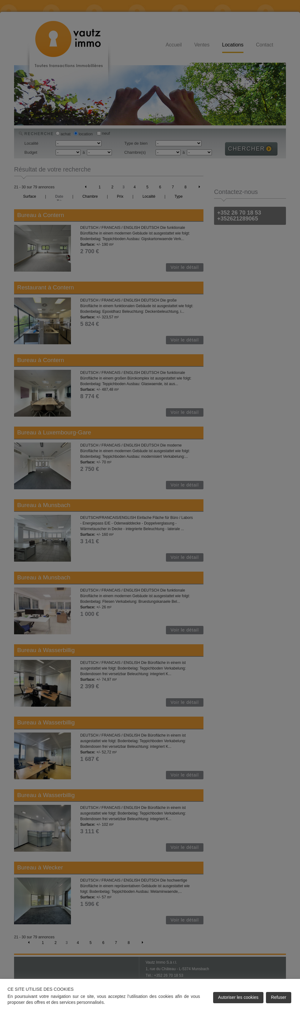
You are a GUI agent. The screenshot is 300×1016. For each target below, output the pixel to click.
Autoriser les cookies (238, 997)
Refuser (278, 997)
